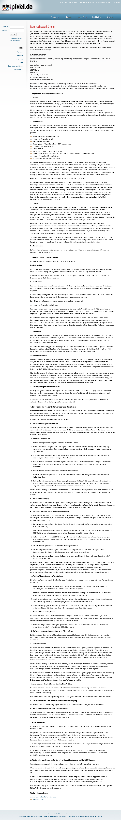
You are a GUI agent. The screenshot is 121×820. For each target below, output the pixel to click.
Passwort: (5, 30)
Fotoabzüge (22, 816)
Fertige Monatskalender (34, 816)
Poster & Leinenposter (50, 816)
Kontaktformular (38, 799)
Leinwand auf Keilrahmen (67, 816)
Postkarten (98, 816)
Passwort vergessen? (16, 38)
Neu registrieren (15, 40)
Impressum (74, 2)
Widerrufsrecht (101, 2)
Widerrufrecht (18, 69)
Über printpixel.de (64, 2)
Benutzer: (5, 27)
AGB (109, 2)
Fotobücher (90, 816)
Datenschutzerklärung (87, 2)
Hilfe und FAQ (116, 2)
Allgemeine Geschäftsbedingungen (45, 797)
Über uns (20, 56)
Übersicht (20, 52)
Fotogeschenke (81, 816)
